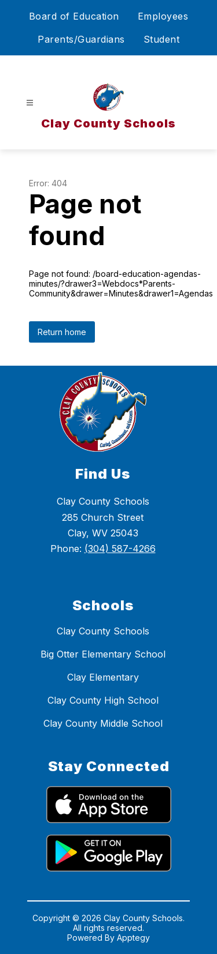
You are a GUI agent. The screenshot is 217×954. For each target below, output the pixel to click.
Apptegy (133, 937)
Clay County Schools (103, 631)
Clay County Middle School (103, 723)
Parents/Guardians (81, 39)
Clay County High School (103, 700)
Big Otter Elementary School (103, 654)
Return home (62, 332)
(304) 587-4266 (120, 548)
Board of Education (74, 16)
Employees (163, 16)
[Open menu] (29, 103)
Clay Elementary (103, 677)
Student (162, 39)
